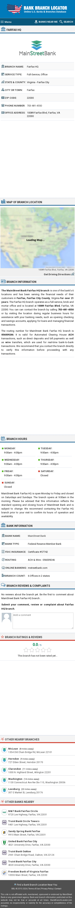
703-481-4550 (34, 105)
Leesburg (14, 789)
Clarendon (14, 768)
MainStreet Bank (37, 535)
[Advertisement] (37, 158)
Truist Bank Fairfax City (22, 861)
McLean (13, 748)
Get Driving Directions (57, 274)
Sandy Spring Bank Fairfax (24, 831)
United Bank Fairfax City (22, 841)
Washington (15, 779)
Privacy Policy (47, 889)
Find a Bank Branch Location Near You (37, 884)
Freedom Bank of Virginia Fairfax (28, 871)
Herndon (13, 758)
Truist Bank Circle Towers (23, 821)
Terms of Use (34, 889)
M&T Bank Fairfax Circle (23, 811)
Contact (58, 889)
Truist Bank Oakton (19, 851)
